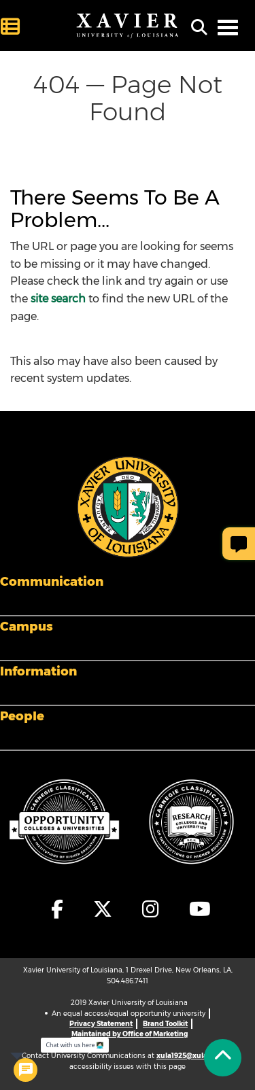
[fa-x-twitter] (103, 909)
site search (58, 298)
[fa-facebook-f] (57, 909)
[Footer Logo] (128, 506)
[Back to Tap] (222, 1057)
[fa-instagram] (151, 909)
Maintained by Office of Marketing (129, 1034)
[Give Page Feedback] (238, 543)
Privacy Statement (101, 1023)
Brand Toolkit (165, 1023)
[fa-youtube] (197, 909)
